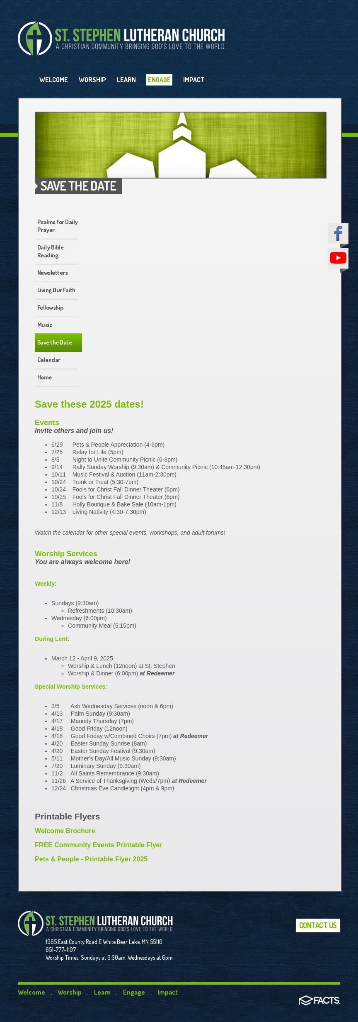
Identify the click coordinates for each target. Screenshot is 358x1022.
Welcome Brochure (65, 830)
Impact (167, 992)
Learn (102, 992)
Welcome (31, 992)
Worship (70, 992)
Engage (134, 992)
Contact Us (318, 925)
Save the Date (54, 342)
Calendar (48, 360)
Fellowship (50, 307)
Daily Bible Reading (50, 251)
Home (44, 377)
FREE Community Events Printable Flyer (98, 844)
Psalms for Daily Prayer (57, 226)
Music (44, 325)
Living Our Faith (56, 290)
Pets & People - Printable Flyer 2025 (91, 859)
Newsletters (52, 272)
